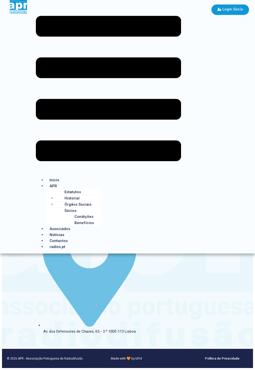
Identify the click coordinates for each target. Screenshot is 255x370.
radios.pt (57, 247)
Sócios (70, 210)
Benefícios (84, 223)
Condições (83, 216)
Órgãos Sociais (77, 204)
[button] (108, 89)
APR (53, 186)
